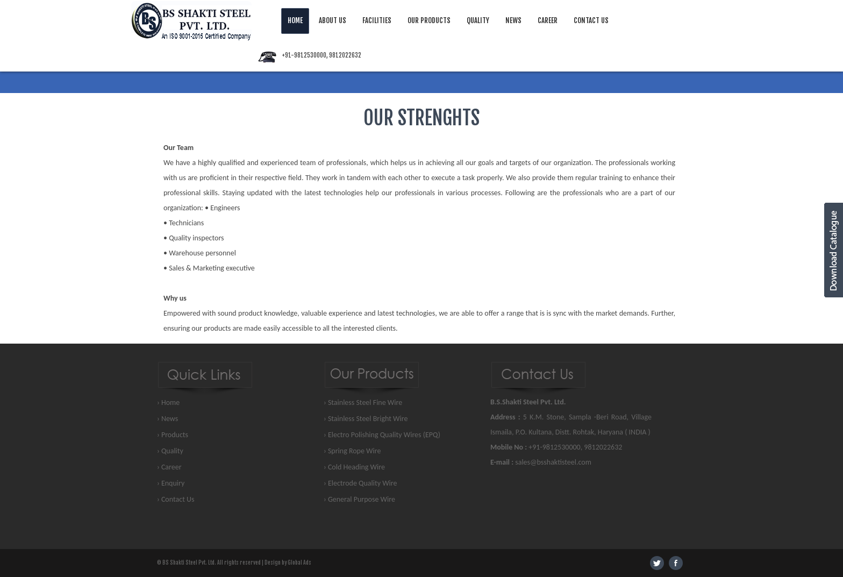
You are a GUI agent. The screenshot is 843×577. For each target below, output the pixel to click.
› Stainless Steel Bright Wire (366, 418)
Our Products (429, 20)
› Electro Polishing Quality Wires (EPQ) (382, 434)
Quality (478, 20)
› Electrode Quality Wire (360, 483)
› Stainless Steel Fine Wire (363, 402)
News (513, 20)
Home (295, 20)
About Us (332, 20)
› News (167, 418)
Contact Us (591, 20)
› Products (172, 434)
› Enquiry (170, 483)
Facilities (376, 20)
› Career (169, 467)
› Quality (170, 450)
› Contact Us (175, 499)
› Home (168, 402)
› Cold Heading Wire (354, 467)
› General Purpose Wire (359, 499)
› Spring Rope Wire (352, 450)
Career (548, 20)
